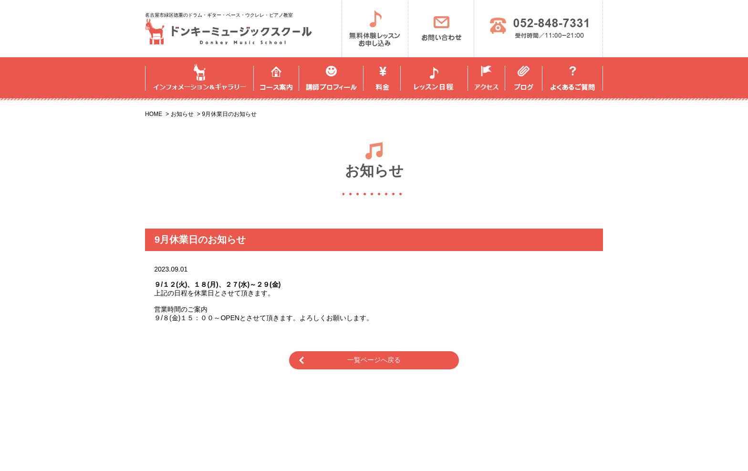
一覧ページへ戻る (374, 360)
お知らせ (182, 114)
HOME (153, 114)
